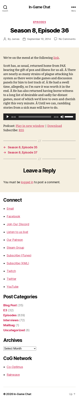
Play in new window (30, 126)
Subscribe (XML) (18, 263)
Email (10, 208)
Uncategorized (14, 330)
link (56, 58)
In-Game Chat (39, 7)
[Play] (7, 116)
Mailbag (9, 325)
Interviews (10, 320)
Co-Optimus (15, 367)
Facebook (13, 216)
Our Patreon (15, 240)
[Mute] (62, 116)
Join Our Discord (18, 224)
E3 (5, 310)
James (15, 39)
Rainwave (13, 374)
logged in (27, 182)
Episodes (39, 22)
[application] (39, 116)
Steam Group (15, 247)
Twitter (11, 279)
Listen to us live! (17, 232)
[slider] (35, 117)
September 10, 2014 (39, 39)
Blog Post (10, 305)
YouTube (12, 286)
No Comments (67, 39)
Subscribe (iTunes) (19, 255)
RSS (21, 130)
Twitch (11, 271)
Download (54, 126)
